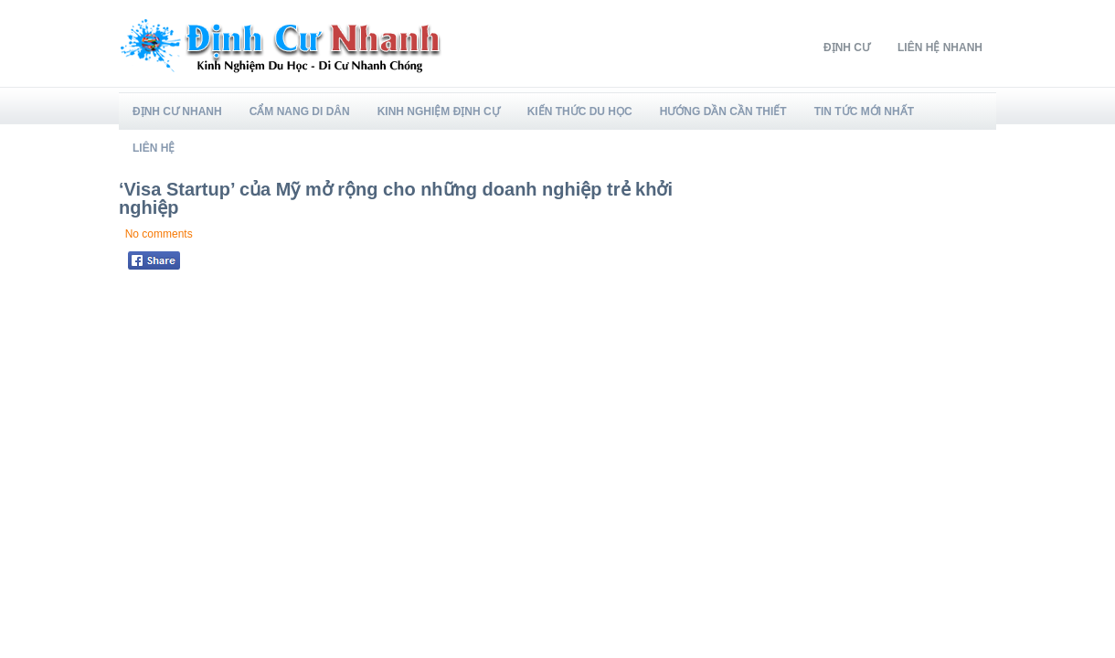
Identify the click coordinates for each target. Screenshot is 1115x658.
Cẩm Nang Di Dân (300, 111)
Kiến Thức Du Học (579, 111)
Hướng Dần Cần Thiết (723, 111)
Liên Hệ (154, 148)
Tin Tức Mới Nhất (864, 111)
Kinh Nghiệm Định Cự (438, 111)
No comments (159, 234)
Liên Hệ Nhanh (939, 47)
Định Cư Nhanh (177, 111)
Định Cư (846, 47)
